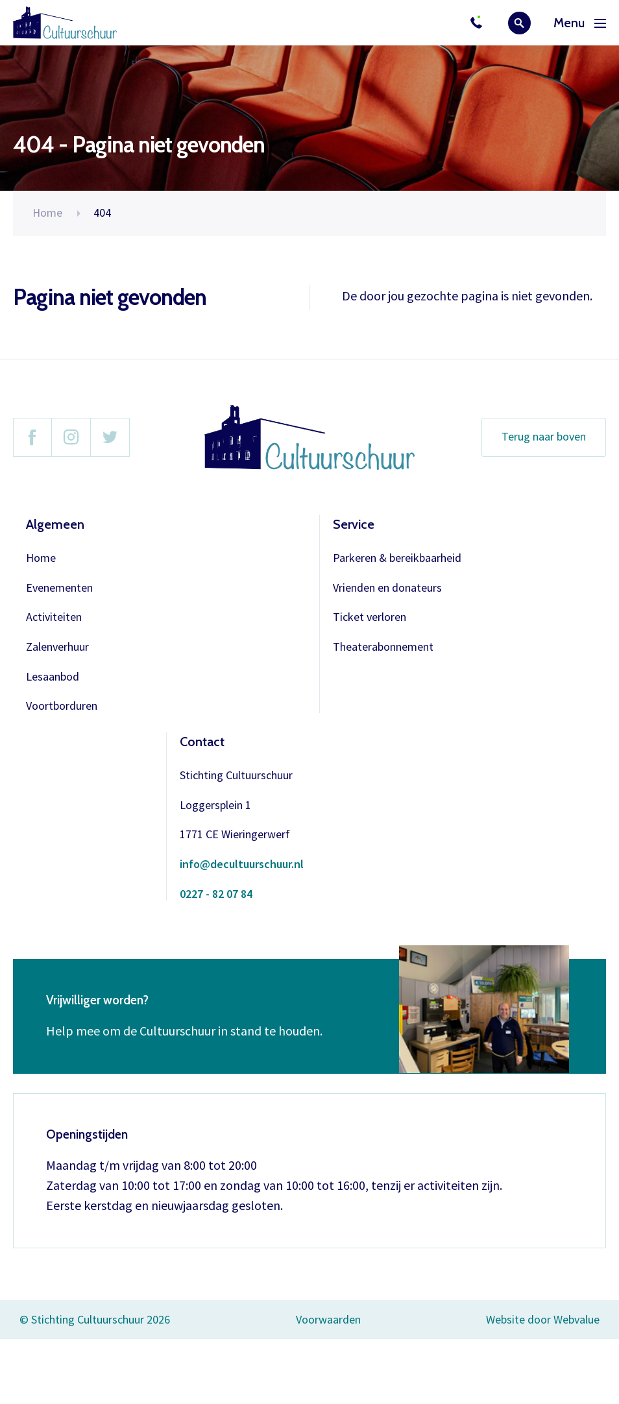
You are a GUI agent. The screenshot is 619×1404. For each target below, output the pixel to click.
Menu (579, 23)
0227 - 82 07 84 (216, 894)
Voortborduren (61, 706)
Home (47, 212)
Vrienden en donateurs (387, 588)
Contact (202, 741)
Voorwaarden (328, 1319)
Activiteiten (54, 617)
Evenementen (59, 588)
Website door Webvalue (543, 1320)
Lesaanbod (52, 677)
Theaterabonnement (383, 647)
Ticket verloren (369, 617)
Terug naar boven (544, 436)
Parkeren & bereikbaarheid (397, 558)
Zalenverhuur (57, 647)
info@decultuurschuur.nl (242, 864)
